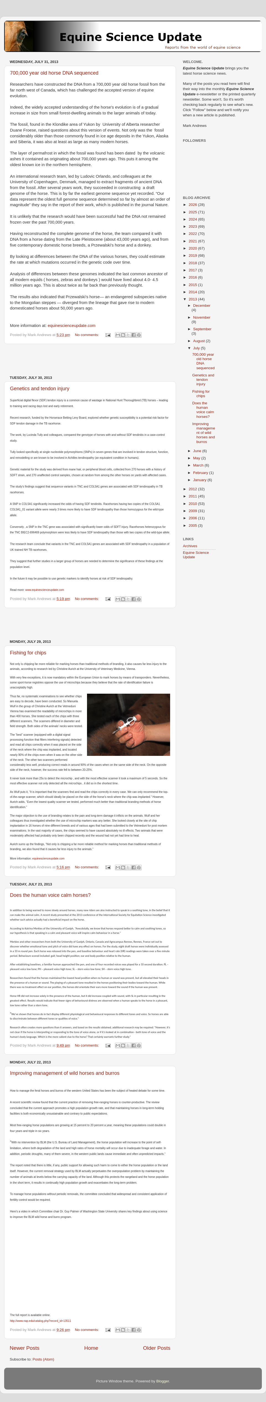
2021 (193, 241)
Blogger (162, 1381)
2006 (193, 518)
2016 (193, 277)
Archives (190, 546)
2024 (193, 219)
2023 (193, 226)
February (201, 473)
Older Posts (156, 1348)
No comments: (87, 335)
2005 (193, 525)
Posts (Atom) (43, 1359)
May (197, 458)
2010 (193, 504)
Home (91, 1348)
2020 (193, 248)
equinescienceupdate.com (71, 325)
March (198, 465)
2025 (193, 212)
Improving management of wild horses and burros (64, 1073)
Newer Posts (24, 1348)
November (201, 317)
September (202, 329)
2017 (193, 270)
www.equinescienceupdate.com (44, 589)
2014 (193, 292)
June (197, 451)
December (201, 305)
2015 (193, 285)
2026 (193, 205)
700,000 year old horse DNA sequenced (54, 73)
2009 (193, 511)
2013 (193, 299)
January (200, 480)
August (199, 341)
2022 (193, 234)
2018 (193, 263)
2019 (193, 255)
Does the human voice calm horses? (50, 895)
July (197, 348)
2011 (193, 496)
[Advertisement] (90, 360)
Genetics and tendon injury (39, 388)
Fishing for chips (28, 653)
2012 (193, 489)
